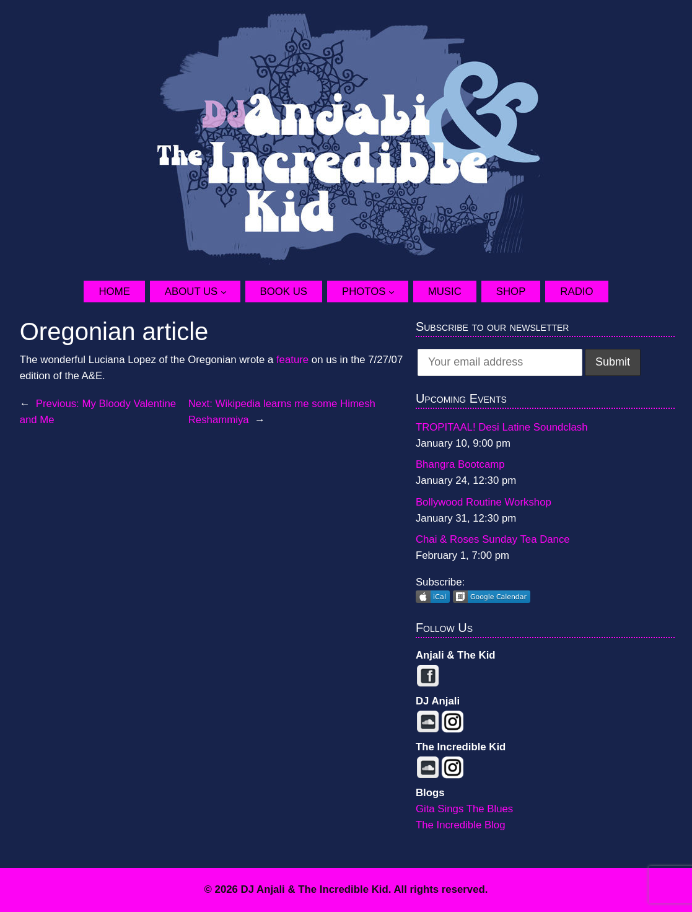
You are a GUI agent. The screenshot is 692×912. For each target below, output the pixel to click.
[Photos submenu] (398, 292)
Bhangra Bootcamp (460, 464)
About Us (191, 291)
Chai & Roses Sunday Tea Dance (493, 539)
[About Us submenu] (230, 292)
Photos (364, 291)
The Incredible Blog (461, 825)
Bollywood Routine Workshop (483, 502)
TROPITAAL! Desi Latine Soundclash (502, 427)
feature (292, 360)
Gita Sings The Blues (464, 809)
